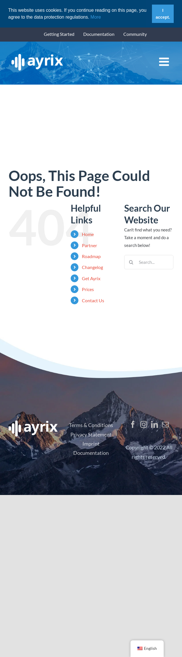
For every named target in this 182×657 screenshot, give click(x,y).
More (95, 17)
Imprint (91, 443)
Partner (89, 245)
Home (88, 234)
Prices (88, 289)
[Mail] (165, 424)
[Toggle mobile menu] (165, 61)
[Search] (131, 262)
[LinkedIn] (154, 424)
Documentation (91, 453)
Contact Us (93, 300)
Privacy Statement (91, 434)
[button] (103, 17)
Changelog (92, 267)
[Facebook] (132, 424)
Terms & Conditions (91, 425)
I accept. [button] (163, 14)
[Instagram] (143, 424)
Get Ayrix (91, 278)
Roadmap (91, 256)
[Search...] (148, 262)
